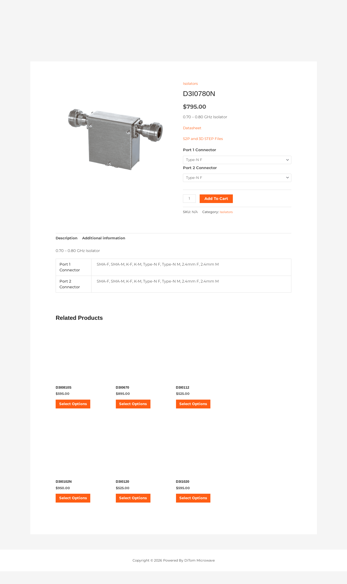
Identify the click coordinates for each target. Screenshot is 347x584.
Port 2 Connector (200, 168)
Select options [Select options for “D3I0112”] (198, 408)
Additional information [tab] (106, 239)
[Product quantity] (190, 199)
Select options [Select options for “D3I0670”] (138, 408)
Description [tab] (67, 239)
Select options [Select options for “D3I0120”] (138, 508)
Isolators (191, 83)
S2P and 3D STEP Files (204, 138)
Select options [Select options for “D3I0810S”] (78, 408)
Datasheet (193, 128)
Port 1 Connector (199, 150)
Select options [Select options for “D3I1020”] (198, 508)
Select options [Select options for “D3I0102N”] (78, 508)
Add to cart (217, 199)
